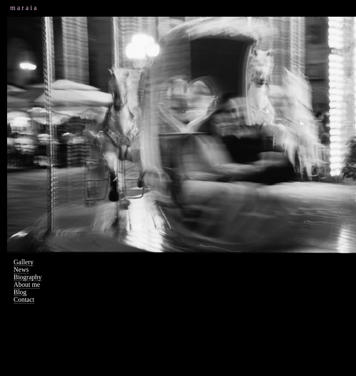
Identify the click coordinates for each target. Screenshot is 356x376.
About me (27, 284)
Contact (24, 299)
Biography (28, 277)
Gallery (24, 262)
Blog (20, 292)
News (21, 269)
